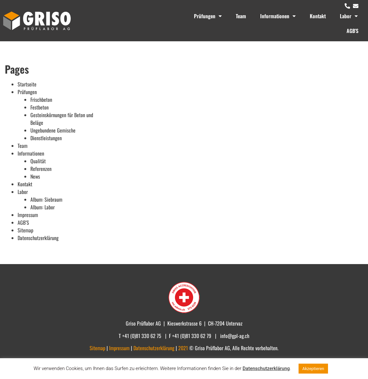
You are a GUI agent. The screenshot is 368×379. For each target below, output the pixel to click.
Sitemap (25, 230)
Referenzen (41, 169)
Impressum (28, 215)
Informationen (278, 16)
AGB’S (352, 31)
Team (241, 16)
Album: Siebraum (46, 199)
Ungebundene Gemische (53, 130)
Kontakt (318, 16)
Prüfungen (208, 16)
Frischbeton (41, 99)
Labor (349, 16)
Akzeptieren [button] (313, 368)
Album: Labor (42, 207)
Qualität (38, 161)
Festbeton (39, 107)
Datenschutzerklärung (38, 238)
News (35, 176)
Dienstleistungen (46, 138)
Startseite (27, 84)
